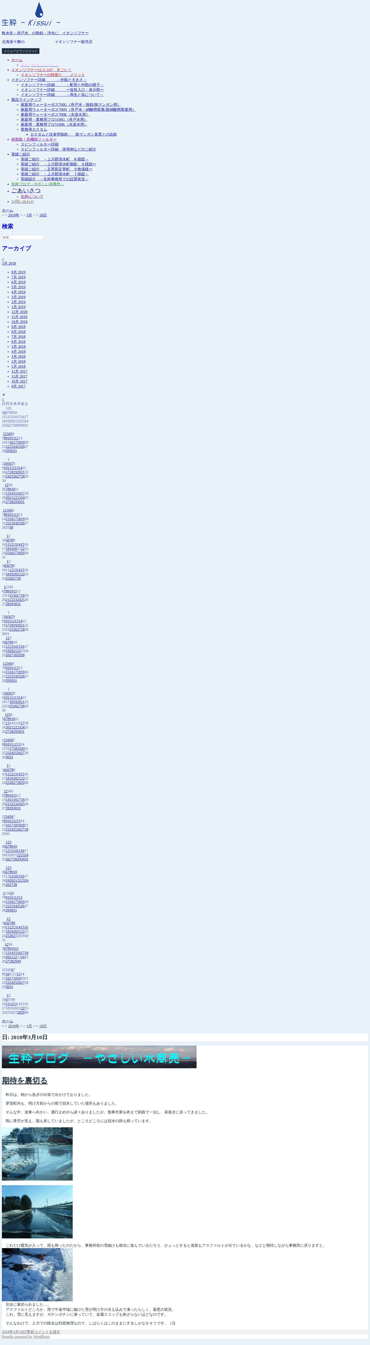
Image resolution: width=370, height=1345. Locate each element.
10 (9, 438)
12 (17, 438)
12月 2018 (19, 312)
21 (23, 472)
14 (20, 468)
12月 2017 (19, 371)
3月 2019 (18, 297)
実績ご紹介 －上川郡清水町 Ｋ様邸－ (55, 159)
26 (23, 447)
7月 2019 (18, 277)
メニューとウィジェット (21, 51)
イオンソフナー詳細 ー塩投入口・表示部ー (62, 90)
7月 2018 (18, 337)
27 (19, 476)
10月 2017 (19, 381)
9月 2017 (18, 386)
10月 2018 (19, 322)
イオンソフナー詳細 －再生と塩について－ (62, 95)
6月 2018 (18, 342)
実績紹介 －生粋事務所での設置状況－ (55, 179)
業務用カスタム (34, 129)
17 (15, 442)
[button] (31, 14)
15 (15, 493)
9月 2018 (18, 327)
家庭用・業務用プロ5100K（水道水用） (54, 124)
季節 (30, 1332)
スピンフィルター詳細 (40, 144)
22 (7, 447)
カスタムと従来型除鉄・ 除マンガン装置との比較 (73, 134)
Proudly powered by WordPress (26, 1337)
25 (19, 447)
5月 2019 (18, 287)
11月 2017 (19, 376)
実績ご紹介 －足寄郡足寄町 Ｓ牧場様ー (56, 169)
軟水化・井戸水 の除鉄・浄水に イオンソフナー (45, 33)
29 (7, 451)
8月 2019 (18, 272)
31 (15, 451)
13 (17, 468)
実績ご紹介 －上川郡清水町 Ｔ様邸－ (55, 174)
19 (23, 442)
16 (11, 442)
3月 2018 (9, 263)
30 (11, 451)
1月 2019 (18, 307)
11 (13, 438)
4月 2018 (18, 352)
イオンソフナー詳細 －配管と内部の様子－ (62, 85)
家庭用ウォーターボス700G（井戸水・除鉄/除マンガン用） (71, 105)
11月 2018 (19, 317)
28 (23, 476)
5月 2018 (18, 347)
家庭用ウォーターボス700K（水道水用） (55, 114)
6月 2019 (18, 282)
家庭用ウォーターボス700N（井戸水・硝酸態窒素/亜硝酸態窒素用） (78, 110)
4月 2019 (18, 292)
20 (19, 472)
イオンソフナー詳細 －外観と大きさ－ (49, 80)
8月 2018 (18, 332)
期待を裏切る (25, 1080)
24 (15, 447)
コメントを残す (47, 1332)
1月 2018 (18, 366)
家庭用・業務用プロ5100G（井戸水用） (54, 119)
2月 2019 (18, 302)
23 (11, 447)
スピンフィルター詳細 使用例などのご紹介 (58, 149)
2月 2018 (18, 361)
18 (19, 442)
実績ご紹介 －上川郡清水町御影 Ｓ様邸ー (58, 164)
